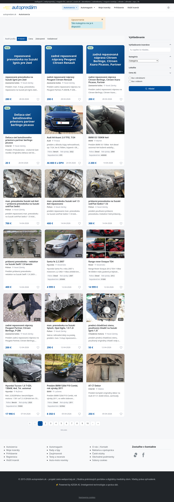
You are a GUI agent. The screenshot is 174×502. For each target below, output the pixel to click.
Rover (90, 265)
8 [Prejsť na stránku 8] (77, 423)
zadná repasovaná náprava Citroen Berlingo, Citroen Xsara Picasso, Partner (104, 80)
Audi (49, 140)
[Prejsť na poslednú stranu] (98, 423)
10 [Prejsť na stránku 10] (87, 423)
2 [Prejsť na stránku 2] (45, 423)
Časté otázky (98, 453)
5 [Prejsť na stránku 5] (61, 423)
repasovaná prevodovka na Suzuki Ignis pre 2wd (19, 78)
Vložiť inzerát (12, 460)
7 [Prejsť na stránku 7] (71, 423)
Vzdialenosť (52, 38)
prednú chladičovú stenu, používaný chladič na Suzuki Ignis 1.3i (102, 328)
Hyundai (50, 265)
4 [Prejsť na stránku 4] (56, 423)
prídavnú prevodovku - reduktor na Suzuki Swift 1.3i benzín (21, 263)
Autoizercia (11, 446)
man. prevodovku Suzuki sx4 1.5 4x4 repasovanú (63, 202)
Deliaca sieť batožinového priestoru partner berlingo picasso (18, 140)
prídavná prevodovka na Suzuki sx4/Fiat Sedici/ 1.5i (104, 202)
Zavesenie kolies (12, 83)
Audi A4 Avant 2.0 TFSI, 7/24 (61, 137)
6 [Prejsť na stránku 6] (66, 423)
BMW (90, 140)
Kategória (133, 56)
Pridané (21, 38)
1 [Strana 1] (40, 423)
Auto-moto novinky (58, 460)
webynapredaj (49, 2)
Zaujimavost (55, 453)
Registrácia (11, 456)
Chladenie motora (96, 334)
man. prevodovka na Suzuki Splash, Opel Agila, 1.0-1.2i (61, 326)
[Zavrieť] (102, 19)
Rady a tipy (54, 450)
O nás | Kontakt (100, 446)
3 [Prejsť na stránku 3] (50, 423)
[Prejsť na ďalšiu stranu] (92, 423)
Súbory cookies (99, 460)
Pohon (8, 209)
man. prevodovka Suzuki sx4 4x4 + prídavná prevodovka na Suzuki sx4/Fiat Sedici (22, 204)
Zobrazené (40, 38)
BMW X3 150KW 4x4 (98, 137)
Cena (31, 38)
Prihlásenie (11, 453)
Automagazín (55, 446)
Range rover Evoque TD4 (100, 261)
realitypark (38, 2)
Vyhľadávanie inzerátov (139, 45)
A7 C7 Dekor (94, 385)
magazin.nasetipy (109, 2)
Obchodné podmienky (103, 456)
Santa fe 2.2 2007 (55, 261)
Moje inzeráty (13, 450)
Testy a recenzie (57, 456)
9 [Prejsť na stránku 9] (82, 423)
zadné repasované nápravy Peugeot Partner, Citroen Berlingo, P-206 (19, 328)
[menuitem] (70, 7)
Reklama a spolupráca (103, 450)
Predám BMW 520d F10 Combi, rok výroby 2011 (62, 387)
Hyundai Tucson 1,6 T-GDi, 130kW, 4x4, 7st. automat (18, 387)
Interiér (8, 146)
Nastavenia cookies (87, 497)
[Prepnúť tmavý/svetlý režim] (168, 7)
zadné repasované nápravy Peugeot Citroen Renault (60, 78)
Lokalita (132, 67)
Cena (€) (132, 72)
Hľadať (149, 88)
